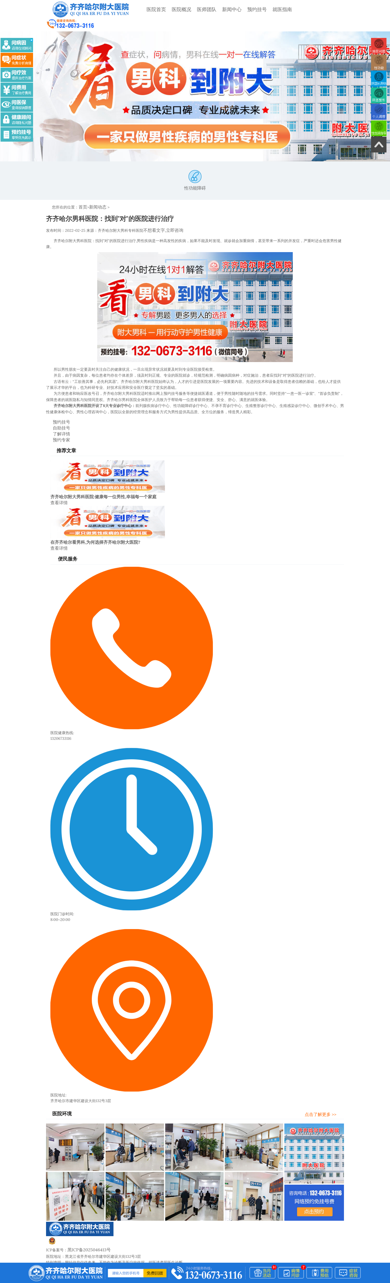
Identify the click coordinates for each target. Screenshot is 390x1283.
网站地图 (118, 1221)
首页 (82, 194)
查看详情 (58, 458)
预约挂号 (243, 9)
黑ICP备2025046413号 (86, 1203)
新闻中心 (218, 9)
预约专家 (56, 396)
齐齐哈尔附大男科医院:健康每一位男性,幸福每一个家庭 (103, 453)
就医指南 (268, 9)
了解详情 (56, 391)
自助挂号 (56, 386)
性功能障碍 (195, 168)
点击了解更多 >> (325, 1068)
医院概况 (167, 9)
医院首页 (142, 9)
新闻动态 (95, 194)
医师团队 (193, 9)
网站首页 (53, 1221)
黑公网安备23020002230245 (78, 1197)
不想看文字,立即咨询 (160, 216)
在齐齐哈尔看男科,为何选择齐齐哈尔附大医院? (95, 497)
